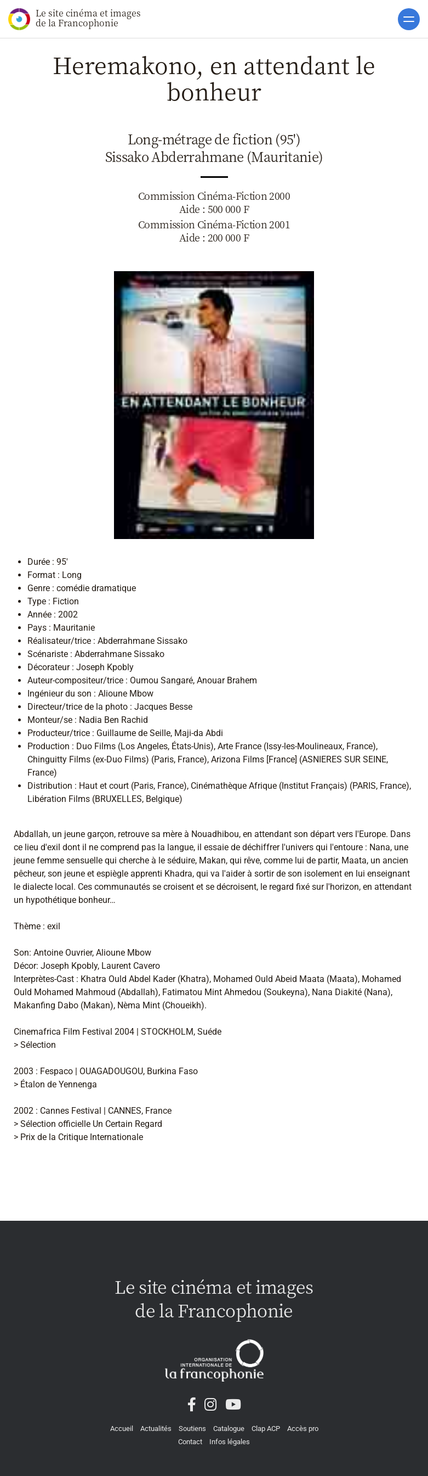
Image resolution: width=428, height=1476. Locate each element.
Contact (190, 1442)
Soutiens (192, 1428)
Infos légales (229, 1442)
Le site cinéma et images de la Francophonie (74, 18)
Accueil (121, 1428)
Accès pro (302, 1428)
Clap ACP (266, 1428)
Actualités (156, 1428)
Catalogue (228, 1428)
